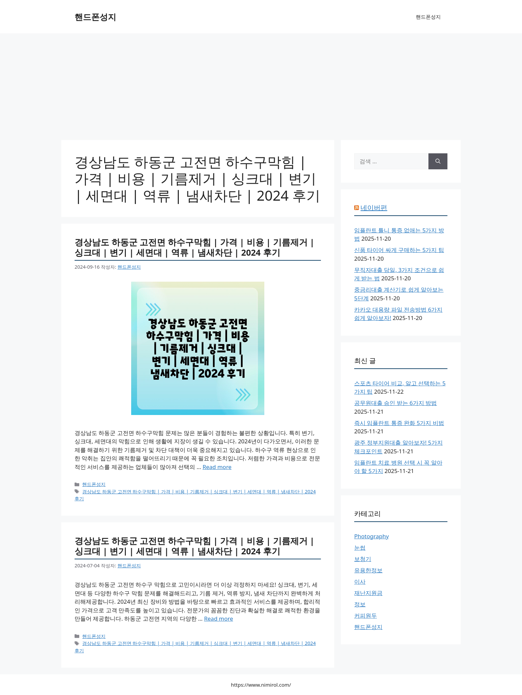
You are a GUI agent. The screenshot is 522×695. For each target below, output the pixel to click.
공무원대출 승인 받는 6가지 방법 (395, 403)
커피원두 (365, 615)
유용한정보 (368, 570)
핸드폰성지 (95, 16)
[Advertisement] (261, 83)
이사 (360, 581)
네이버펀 (374, 207)
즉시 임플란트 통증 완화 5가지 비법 (399, 423)
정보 (360, 604)
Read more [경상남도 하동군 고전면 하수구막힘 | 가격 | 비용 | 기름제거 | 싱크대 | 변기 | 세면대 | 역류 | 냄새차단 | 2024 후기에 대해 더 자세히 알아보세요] (216, 467)
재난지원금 (368, 593)
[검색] (437, 161)
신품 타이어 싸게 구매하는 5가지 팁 (399, 250)
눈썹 (360, 547)
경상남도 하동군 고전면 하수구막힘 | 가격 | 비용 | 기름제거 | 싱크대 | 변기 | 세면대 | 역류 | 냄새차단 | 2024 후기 (195, 247)
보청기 (362, 559)
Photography (371, 536)
